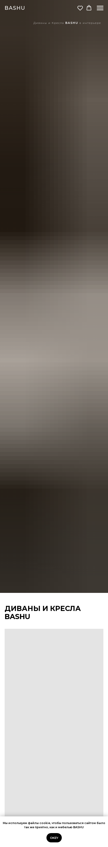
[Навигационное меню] (100, 8)
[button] (80, 8)
